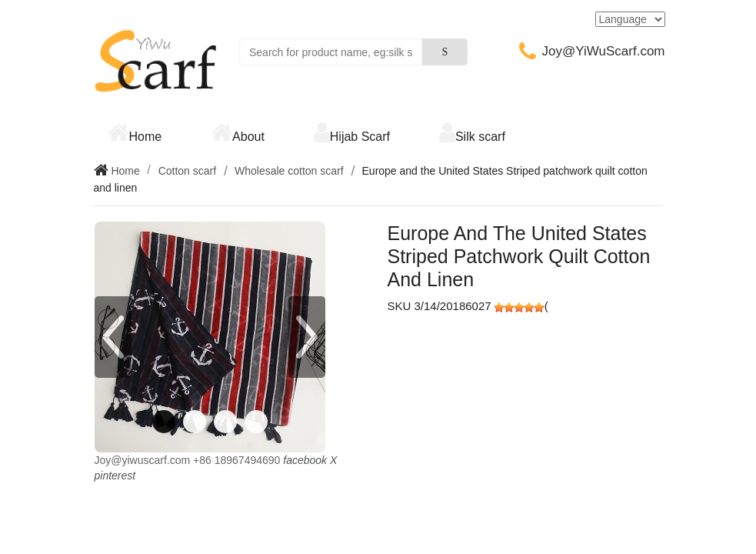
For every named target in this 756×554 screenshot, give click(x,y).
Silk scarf (480, 136)
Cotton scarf (187, 171)
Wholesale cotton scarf (289, 171)
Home (145, 136)
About (248, 136)
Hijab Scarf (360, 136)
